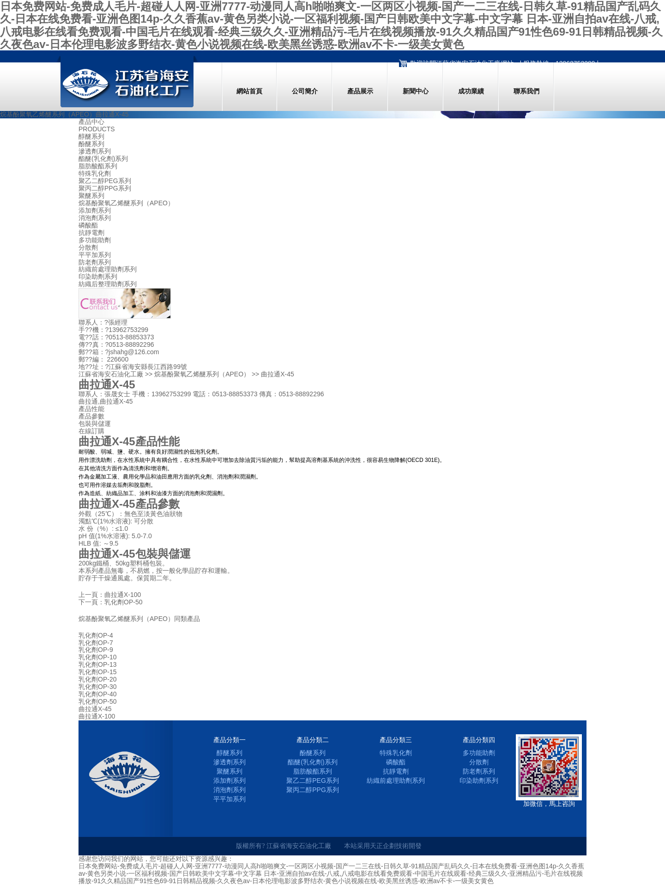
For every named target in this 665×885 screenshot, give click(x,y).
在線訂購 (91, 431)
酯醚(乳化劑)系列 (103, 158)
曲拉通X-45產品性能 (129, 441)
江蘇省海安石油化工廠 (111, 374)
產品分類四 (479, 740)
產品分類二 (312, 740)
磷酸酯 (88, 225)
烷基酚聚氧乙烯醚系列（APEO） (126, 203)
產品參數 (91, 416)
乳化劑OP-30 (97, 686)
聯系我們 (526, 91)
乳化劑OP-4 (96, 635)
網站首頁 (249, 91)
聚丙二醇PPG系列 (105, 188)
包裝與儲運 (95, 423)
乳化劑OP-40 (97, 694)
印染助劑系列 (98, 276)
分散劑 (88, 247)
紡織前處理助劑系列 (108, 269)
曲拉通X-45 (95, 709)
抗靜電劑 (91, 232)
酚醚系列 (91, 144)
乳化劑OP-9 (96, 649)
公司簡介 (305, 91)
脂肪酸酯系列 (98, 166)
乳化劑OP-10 (97, 657)
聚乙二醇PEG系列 (105, 181)
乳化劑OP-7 (96, 642)
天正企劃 (383, 845)
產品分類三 (396, 740)
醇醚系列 (91, 136)
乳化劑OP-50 (123, 602)
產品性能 (91, 408)
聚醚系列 (91, 195)
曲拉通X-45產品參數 (129, 504)
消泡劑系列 (95, 218)
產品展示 (360, 91)
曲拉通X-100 (122, 594)
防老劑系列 (95, 262)
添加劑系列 (95, 210)
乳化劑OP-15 (97, 672)
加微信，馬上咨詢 (549, 803)
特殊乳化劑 (95, 173)
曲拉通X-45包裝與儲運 (135, 553)
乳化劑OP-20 (97, 679)
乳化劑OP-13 (97, 664)
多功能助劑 (95, 240)
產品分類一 (229, 740)
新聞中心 (416, 91)
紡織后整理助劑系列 (108, 284)
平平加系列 (95, 255)
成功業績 (471, 91)
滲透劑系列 (95, 151)
